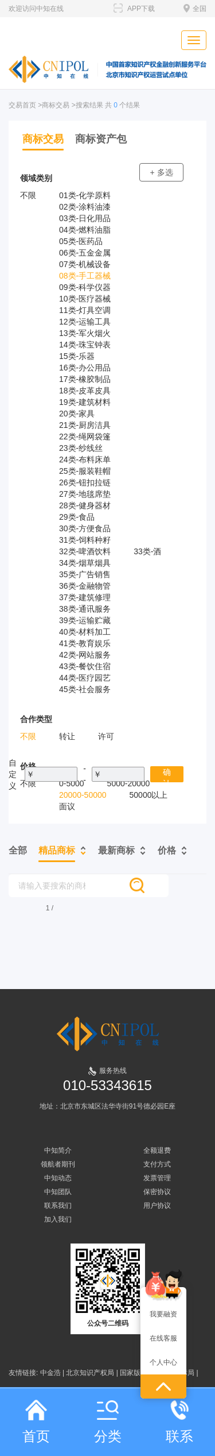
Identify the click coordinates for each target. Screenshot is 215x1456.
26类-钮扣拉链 (85, 482)
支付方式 (157, 1164)
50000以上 (149, 795)
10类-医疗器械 (85, 298)
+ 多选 (161, 172)
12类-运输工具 (85, 321)
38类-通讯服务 (85, 608)
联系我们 (58, 1206)
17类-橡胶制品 (85, 379)
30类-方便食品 (85, 528)
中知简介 (58, 1150)
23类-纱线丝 (81, 448)
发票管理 (157, 1178)
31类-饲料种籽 (85, 539)
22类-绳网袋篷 (85, 436)
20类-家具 (77, 413)
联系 (179, 1422)
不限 (28, 195)
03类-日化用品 (85, 218)
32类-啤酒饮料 (85, 551)
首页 (36, 1422)
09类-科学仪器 (85, 287)
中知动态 (58, 1178)
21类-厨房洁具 (85, 425)
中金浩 (50, 1373)
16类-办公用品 (85, 367)
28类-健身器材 (85, 505)
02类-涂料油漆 (85, 206)
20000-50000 (83, 795)
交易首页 (22, 105)
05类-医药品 (81, 241)
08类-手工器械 (85, 275)
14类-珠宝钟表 (85, 344)
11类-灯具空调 (85, 310)
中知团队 (58, 1192)
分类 (108, 1422)
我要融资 (163, 1314)
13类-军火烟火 (85, 333)
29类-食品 (77, 517)
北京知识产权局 (90, 1373)
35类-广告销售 (85, 574)
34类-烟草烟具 (85, 562)
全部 (18, 850)
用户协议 (157, 1206)
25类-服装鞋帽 (85, 471)
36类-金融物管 (85, 585)
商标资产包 (101, 139)
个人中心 (163, 1362)
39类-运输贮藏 (85, 620)
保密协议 (157, 1192)
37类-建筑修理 (85, 597)
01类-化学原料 (85, 195)
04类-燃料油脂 (85, 229)
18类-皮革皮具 (85, 390)
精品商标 (56, 850)
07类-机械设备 (85, 264)
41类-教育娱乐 (85, 643)
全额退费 (157, 1150)
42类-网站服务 (85, 654)
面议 (67, 806)
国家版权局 (137, 1373)
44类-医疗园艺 (85, 677)
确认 (167, 774)
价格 (167, 850)
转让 (67, 736)
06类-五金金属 (85, 252)
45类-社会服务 (85, 689)
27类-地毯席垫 (85, 494)
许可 (106, 736)
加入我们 (58, 1219)
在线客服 (163, 1338)
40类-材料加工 (85, 631)
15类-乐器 (77, 356)
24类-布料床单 (85, 459)
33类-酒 (147, 551)
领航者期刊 (58, 1164)
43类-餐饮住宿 (85, 666)
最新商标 (116, 850)
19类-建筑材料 (85, 402)
